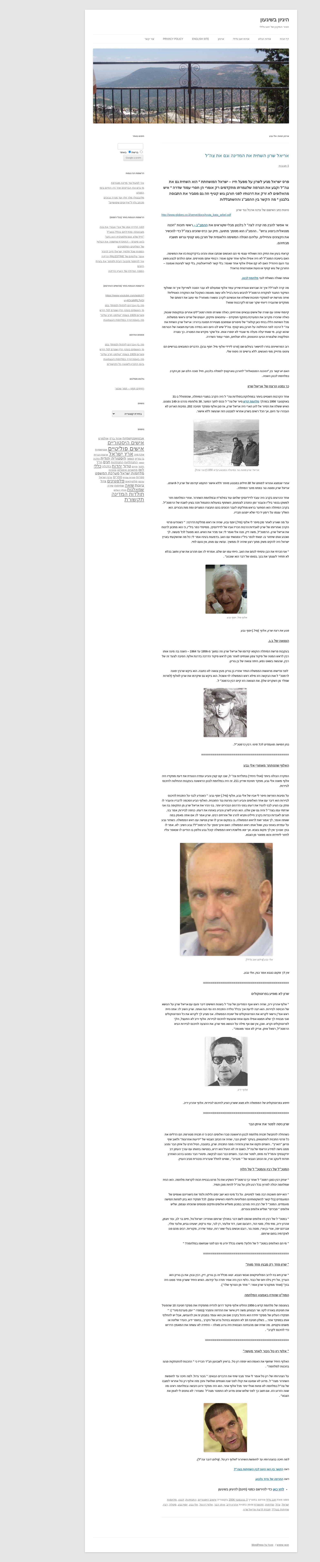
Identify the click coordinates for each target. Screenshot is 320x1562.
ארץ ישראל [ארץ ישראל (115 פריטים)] (90, 454)
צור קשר (118, 39)
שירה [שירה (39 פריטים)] (79, 485)
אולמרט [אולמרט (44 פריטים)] (72, 438)
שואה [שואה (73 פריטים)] (98, 485)
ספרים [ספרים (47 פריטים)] (86, 477)
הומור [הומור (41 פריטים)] (99, 458)
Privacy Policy (142, 39)
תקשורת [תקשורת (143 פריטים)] (103, 499)
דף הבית (253, 39)
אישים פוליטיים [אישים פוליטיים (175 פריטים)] (95, 448)
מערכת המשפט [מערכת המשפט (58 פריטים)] (76, 473)
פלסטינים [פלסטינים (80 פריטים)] (84, 480)
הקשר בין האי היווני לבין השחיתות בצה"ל (227, 1469)
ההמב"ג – (169, 225)
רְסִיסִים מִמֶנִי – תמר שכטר (98, 388)
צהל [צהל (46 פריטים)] (72, 481)
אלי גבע (162, 1504)
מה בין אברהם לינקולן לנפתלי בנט (93, 305)
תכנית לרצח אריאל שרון (226, 1509)
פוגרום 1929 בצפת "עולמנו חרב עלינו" (91, 315)
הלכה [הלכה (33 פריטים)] (65, 458)
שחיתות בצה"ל (249, 1509)
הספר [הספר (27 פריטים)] (110, 462)
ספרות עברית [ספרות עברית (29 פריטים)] (98, 477)
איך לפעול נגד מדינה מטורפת (96, 182)
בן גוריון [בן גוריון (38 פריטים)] (108, 458)
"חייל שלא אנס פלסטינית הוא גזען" (93, 236)
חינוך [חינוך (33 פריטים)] (110, 466)
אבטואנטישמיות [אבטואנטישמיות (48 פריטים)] (102, 438)
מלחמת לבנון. (219, 278)
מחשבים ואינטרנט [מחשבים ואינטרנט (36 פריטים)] (96, 469)
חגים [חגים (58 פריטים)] (75, 462)
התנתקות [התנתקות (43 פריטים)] (86, 462)
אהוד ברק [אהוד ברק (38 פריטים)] (84, 438)
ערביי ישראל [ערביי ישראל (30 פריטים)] (74, 477)
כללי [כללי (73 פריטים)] (66, 465)
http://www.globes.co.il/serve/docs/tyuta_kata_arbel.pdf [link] (165, 214)
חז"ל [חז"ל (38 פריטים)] (68, 462)
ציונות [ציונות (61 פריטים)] (108, 485)
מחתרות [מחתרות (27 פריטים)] (81, 470)
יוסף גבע (152, 1504)
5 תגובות (253, 165)
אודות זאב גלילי (210, 39)
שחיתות (238, 1504)
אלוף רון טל (175, 1504)
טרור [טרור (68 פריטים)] (96, 466)
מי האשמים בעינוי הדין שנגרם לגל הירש (91, 310)
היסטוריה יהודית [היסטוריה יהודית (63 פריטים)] (82, 458)
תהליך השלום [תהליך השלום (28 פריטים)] (89, 490)
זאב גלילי (240, 1499)
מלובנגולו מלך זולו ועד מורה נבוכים (93, 197)
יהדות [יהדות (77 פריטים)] (86, 465)
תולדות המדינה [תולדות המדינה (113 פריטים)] (96, 494)
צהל (246, 1504)
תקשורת (228, 1504)
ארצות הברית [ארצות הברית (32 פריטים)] (70, 454)
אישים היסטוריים (176, 1499)
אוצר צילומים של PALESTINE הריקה (91, 256)
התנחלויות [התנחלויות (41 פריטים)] (100, 462)
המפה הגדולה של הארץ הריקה (95, 271)
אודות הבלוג (233, 39)
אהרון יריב (201, 1504)
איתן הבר (188, 1504)
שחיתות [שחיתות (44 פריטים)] (88, 485)
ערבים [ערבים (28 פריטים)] (110, 481)
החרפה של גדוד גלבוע (238, 1479)
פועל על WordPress (231, 1544)
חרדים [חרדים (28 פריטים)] (104, 466)
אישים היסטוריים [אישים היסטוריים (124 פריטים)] (95, 442)
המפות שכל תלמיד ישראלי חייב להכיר (91, 251)
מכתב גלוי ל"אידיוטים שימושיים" (95, 202)
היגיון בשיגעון (243, 20)
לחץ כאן (247, 1489)
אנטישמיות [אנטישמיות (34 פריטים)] (70, 449)
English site (169, 39)
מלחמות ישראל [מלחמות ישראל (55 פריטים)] (101, 473)
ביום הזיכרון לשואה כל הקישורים (94, 364)
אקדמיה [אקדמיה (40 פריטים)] (108, 454)
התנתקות (160, 1499)
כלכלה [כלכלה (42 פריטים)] (75, 466)
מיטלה (142, 1504)
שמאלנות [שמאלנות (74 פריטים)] (104, 489)
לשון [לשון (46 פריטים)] (110, 469)
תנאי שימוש (252, 1544)
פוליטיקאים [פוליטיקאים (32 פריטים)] (100, 481)
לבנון (150, 1499)
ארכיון (190, 39)
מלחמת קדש (219, 401)
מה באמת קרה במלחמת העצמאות (92, 319)
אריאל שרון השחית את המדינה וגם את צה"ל (216, 155)
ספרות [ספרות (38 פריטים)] (109, 477)
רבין (134, 1504)
